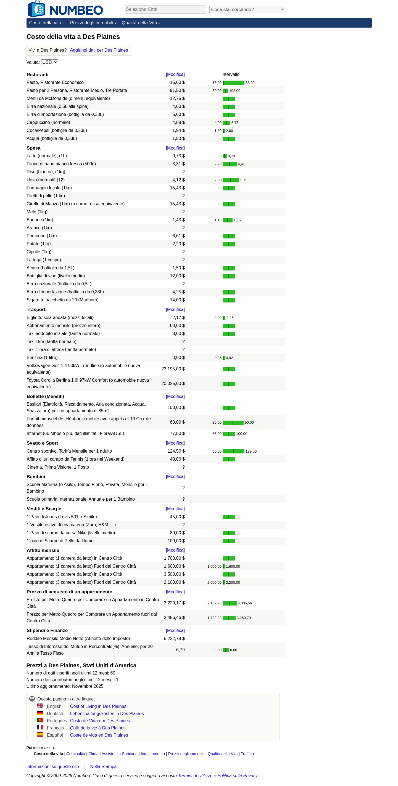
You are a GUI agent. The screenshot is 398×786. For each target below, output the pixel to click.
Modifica (175, 74)
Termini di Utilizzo (195, 775)
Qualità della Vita (139, 22)
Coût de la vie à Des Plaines (98, 728)
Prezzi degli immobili (91, 22)
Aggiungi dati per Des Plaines (99, 50)
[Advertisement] (330, 66)
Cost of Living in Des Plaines (98, 706)
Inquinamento (153, 754)
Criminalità (75, 754)
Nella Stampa (103, 766)
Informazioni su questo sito (53, 766)
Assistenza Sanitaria (120, 754)
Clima (93, 754)
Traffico (247, 754)
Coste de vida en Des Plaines (99, 735)
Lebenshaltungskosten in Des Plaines (107, 713)
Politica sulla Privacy (237, 775)
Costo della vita (45, 22)
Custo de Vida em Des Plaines (100, 720)
